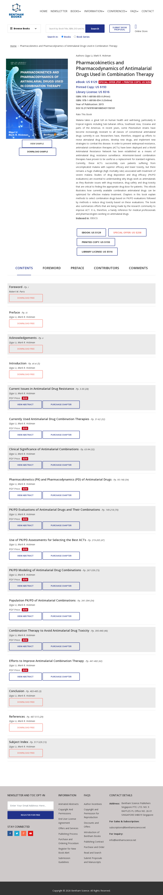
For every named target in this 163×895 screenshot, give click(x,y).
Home (43, 11)
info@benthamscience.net (122, 840)
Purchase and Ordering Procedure (68, 841)
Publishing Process (68, 833)
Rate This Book (84, 114)
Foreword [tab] (52, 268)
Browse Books (20, 28)
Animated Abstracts (68, 804)
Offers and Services (68, 828)
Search (95, 28)
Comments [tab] (138, 268)
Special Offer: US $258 (127, 232)
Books (76, 11)
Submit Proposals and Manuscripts (93, 860)
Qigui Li (89, 55)
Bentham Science (80, 890)
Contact (148, 11)
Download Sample (37, 151)
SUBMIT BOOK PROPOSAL (120, 28)
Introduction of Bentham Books (92, 834)
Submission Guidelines (64, 860)
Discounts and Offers (91, 824)
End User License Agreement (67, 820)
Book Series (81, 36)
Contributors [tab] (106, 268)
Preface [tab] (77, 268)
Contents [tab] (24, 268)
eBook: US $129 (91, 232)
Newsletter (59, 11)
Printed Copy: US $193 (96, 242)
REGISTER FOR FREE (30, 814)
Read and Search (92, 852)
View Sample (37, 143)
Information (94, 11)
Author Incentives (93, 804)
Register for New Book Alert (67, 850)
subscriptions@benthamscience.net (127, 827)
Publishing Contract (94, 841)
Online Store (141, 31)
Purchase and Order (94, 847)
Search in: (52, 36)
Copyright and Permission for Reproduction (91, 813)
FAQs (134, 11)
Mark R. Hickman (102, 55)
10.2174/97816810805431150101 (98, 108)
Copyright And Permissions (65, 811)
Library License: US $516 (97, 251)
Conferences (117, 11)
